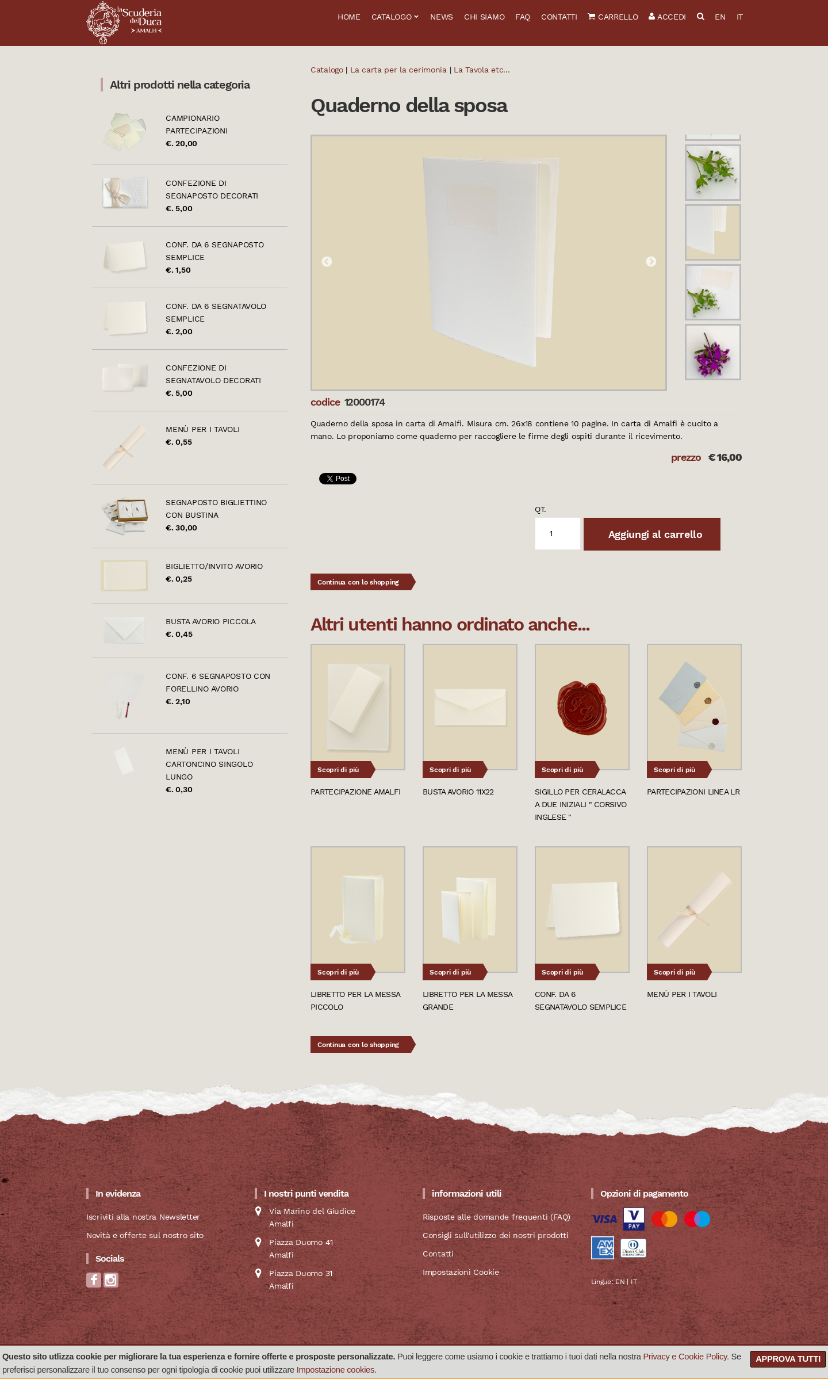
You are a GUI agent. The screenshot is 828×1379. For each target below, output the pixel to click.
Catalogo (391, 16)
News (441, 16)
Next (651, 262)
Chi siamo (484, 16)
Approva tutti (788, 1358)
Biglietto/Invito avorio (214, 566)
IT (740, 16)
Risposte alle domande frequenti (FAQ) (496, 1216)
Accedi (667, 16)
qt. (540, 509)
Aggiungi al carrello (653, 534)
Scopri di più (338, 770)
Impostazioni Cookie (461, 1272)
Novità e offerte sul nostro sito (145, 1235)
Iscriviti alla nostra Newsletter (143, 1216)
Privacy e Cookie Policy (685, 1356)
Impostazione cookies (335, 1369)
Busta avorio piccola (210, 621)
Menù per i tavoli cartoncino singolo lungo (209, 764)
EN (720, 16)
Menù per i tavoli (202, 429)
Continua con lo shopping (358, 582)
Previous (326, 262)
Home (349, 16)
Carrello (613, 16)
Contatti (559, 16)
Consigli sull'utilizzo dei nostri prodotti (495, 1235)
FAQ (522, 16)
